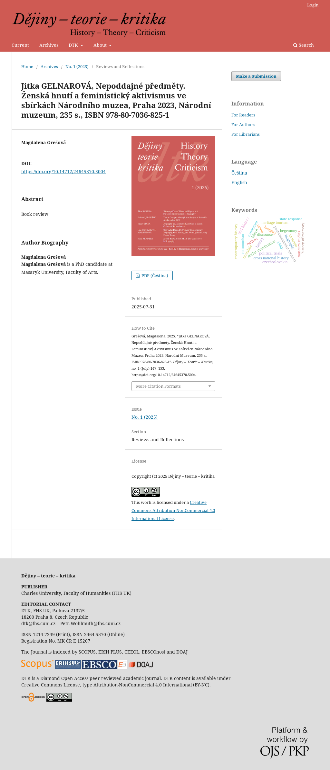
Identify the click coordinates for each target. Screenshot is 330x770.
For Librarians (245, 134)
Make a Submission (256, 76)
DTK (74, 45)
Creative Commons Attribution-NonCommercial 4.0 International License (173, 510)
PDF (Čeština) (154, 275)
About (100, 45)
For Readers (243, 115)
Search (303, 45)
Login (312, 5)
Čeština (239, 173)
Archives (48, 45)
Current (20, 45)
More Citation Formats (158, 386)
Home (27, 66)
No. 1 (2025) (77, 66)
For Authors (243, 124)
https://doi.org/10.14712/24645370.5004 (63, 171)
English (239, 182)
